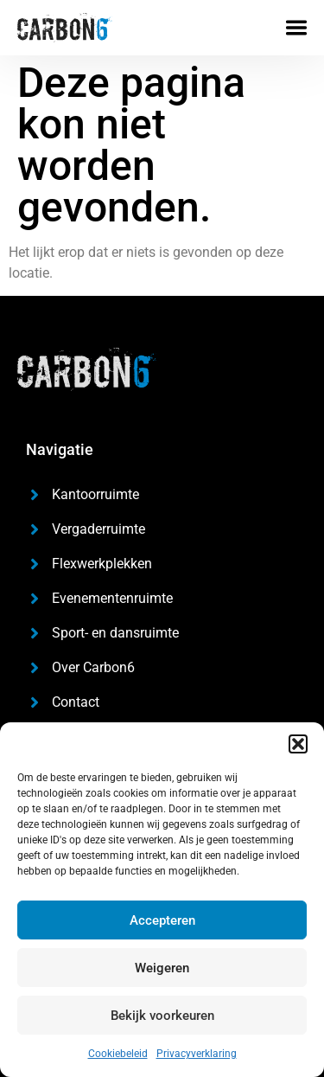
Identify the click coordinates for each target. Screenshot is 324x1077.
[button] (298, 744)
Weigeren (162, 968)
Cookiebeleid (118, 1054)
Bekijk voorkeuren (162, 1015)
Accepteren (162, 920)
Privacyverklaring (196, 1054)
